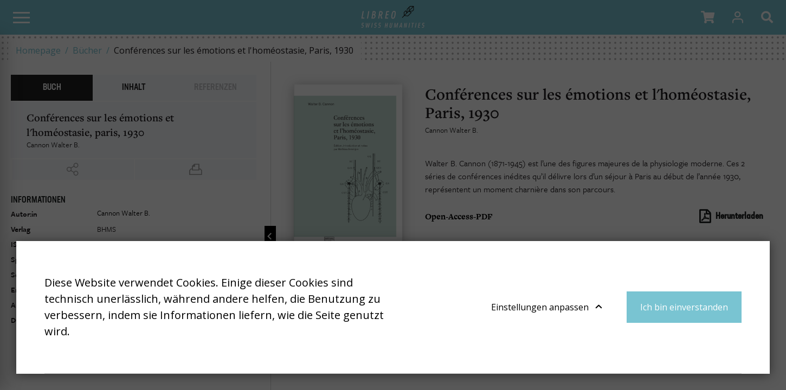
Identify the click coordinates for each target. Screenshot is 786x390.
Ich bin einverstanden (684, 307)
